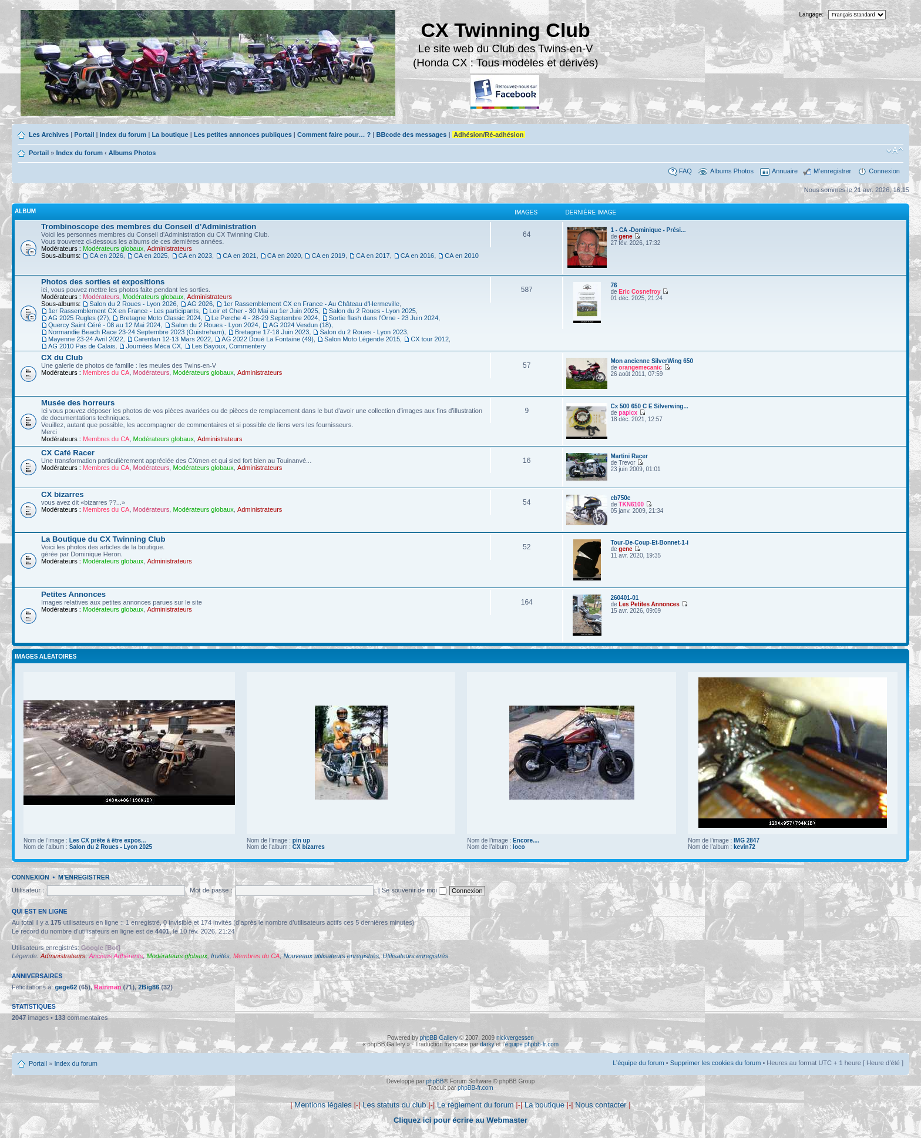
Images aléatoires (45, 656)
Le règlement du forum (475, 1104)
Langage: (811, 14)
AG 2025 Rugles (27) (78, 317)
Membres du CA (106, 372)
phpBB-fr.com (475, 1088)
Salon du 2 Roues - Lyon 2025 (372, 310)
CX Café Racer (68, 452)
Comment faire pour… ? (334, 134)
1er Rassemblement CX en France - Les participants (123, 310)
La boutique (170, 134)
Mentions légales (323, 1104)
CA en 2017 (373, 255)
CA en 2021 (240, 255)
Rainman (107, 987)
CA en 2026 (106, 255)
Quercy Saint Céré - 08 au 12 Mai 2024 (104, 324)
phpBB (434, 1081)
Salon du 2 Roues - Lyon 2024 (215, 324)
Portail (84, 134)
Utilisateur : (28, 890)
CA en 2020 (284, 255)
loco (519, 847)
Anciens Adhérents (116, 955)
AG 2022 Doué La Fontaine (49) (267, 339)
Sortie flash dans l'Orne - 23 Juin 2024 (384, 317)
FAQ (685, 170)
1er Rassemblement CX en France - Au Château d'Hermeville (311, 303)
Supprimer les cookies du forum (715, 1062)
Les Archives (49, 134)
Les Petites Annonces (649, 604)
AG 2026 (200, 303)
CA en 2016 (418, 255)
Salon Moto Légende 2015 (362, 339)
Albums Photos (132, 152)
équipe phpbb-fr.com (532, 1044)
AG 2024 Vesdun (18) (300, 324)
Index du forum (123, 134)
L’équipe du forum (638, 1062)
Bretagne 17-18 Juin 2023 (272, 331)
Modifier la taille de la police (894, 150)
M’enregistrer (832, 170)
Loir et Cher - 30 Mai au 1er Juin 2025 (263, 310)
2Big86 (148, 987)
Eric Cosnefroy (639, 291)
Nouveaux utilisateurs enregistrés (331, 955)
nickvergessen (515, 1038)
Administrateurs (169, 248)
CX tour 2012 (430, 339)
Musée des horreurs (78, 402)
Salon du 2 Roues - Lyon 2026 (132, 303)
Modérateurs (101, 296)
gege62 (66, 987)
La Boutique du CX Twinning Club (103, 539)
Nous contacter (600, 1104)
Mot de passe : (211, 890)
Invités (220, 955)
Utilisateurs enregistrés (415, 955)
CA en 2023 (196, 255)
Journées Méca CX (153, 346)
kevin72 (744, 847)
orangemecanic (640, 367)
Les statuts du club (394, 1104)
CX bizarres (62, 494)
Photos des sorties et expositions (102, 281)
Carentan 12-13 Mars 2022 (172, 339)
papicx (628, 412)
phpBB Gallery (439, 1038)
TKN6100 (631, 504)
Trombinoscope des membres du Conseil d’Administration (148, 226)
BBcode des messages (411, 134)
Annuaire (785, 170)
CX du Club (62, 357)
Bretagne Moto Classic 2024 (159, 317)
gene (625, 236)
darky (487, 1044)
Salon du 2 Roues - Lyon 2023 (363, 331)
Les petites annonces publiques (243, 134)
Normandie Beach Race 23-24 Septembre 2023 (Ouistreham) (136, 331)
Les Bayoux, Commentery (228, 346)
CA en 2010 (462, 255)
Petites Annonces (73, 594)
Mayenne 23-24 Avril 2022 (85, 339)
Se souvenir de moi (414, 890)
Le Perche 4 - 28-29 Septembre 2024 (264, 317)
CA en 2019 (328, 255)
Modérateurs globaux (113, 248)
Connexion (884, 170)
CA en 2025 (151, 255)
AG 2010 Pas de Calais (81, 346)
